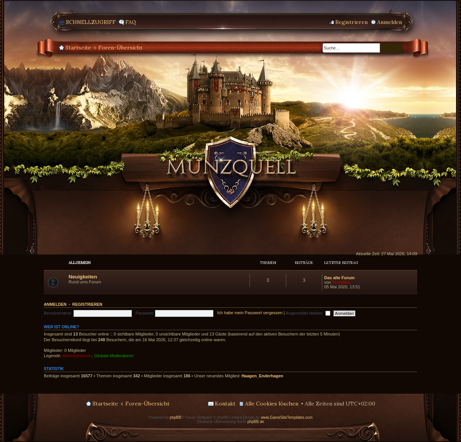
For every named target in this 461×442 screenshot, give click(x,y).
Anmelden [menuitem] (389, 22)
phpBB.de (255, 422)
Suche (385, 48)
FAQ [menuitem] (130, 22)
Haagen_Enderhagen (262, 376)
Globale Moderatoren (113, 355)
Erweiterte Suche (396, 48)
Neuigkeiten (83, 277)
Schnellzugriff (91, 22)
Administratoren (77, 355)
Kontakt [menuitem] (225, 403)
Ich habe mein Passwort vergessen (249, 313)
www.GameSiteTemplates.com (287, 417)
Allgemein (80, 262)
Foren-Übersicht (120, 47)
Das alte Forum (339, 277)
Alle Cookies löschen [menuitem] (271, 403)
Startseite (78, 47)
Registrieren (87, 304)
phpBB (175, 417)
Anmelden (55, 304)
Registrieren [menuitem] (351, 22)
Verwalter (341, 282)
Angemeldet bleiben (308, 313)
